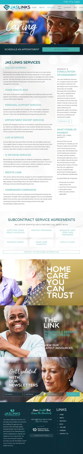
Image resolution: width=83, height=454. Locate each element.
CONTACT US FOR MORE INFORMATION (41, 252)
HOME (62, 414)
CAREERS (63, 430)
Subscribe (73, 394)
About (42, 7)
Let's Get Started (61, 49)
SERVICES (63, 421)
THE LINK (63, 427)
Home (34, 7)
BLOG (61, 424)
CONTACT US (64, 121)
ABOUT (62, 418)
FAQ (75, 7)
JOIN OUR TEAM (41, 435)
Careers (67, 7)
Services (51, 7)
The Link (59, 7)
